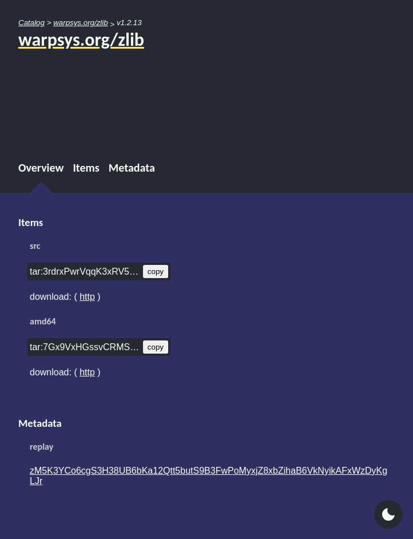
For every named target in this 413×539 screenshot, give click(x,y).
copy (156, 271)
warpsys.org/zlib (80, 22)
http (87, 297)
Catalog (31, 22)
